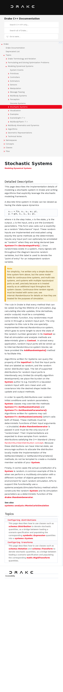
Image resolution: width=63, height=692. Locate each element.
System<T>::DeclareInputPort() (22, 245)
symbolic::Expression (34, 535)
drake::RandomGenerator (33, 426)
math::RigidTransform (38, 558)
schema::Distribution (20, 526)
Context (47, 334)
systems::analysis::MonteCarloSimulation (27, 506)
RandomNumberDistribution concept (24, 443)
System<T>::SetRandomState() (22, 407)
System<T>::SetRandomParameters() (26, 410)
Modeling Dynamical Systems (18, 168)
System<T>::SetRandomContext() (23, 416)
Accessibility (10, 576)
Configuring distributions (22, 520)
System (9, 382)
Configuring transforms (20, 542)
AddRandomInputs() (35, 350)
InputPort (26, 362)
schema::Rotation (18, 549)
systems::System (24, 538)
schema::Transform (42, 549)
